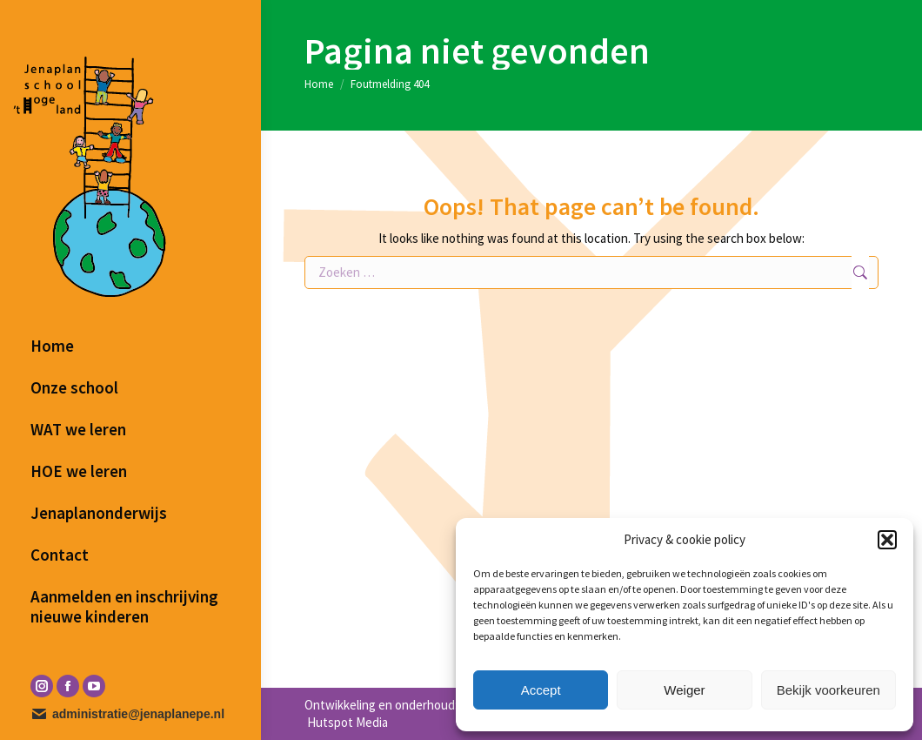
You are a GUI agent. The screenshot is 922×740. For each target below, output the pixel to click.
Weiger (684, 690)
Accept (541, 690)
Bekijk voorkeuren (828, 690)
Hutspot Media (346, 722)
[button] (887, 539)
